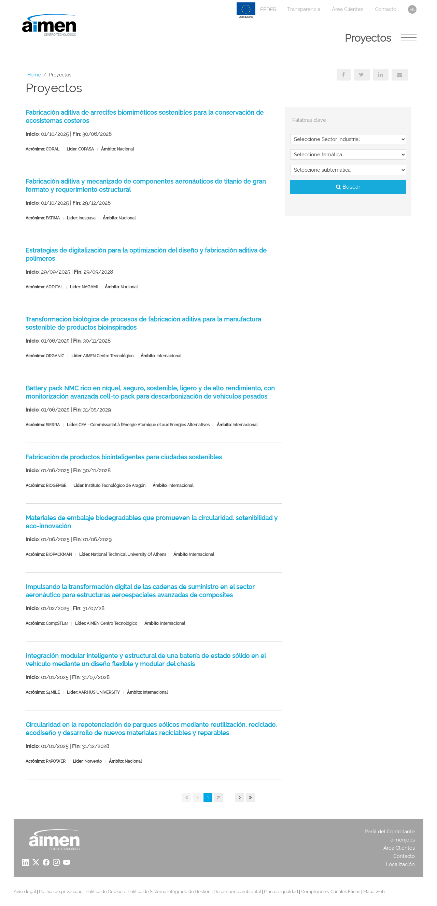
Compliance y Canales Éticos (330, 891)
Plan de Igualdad (281, 891)
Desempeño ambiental (237, 891)
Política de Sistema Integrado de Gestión (169, 891)
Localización (400, 864)
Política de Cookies (105, 891)
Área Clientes (347, 9)
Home (34, 74)
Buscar (348, 187)
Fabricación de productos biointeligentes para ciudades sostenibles (124, 457)
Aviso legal (25, 891)
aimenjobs (403, 840)
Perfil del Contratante (390, 832)
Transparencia (303, 9)
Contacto (385, 9)
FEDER (257, 10)
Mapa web (374, 891)
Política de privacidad (61, 891)
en (412, 9)
